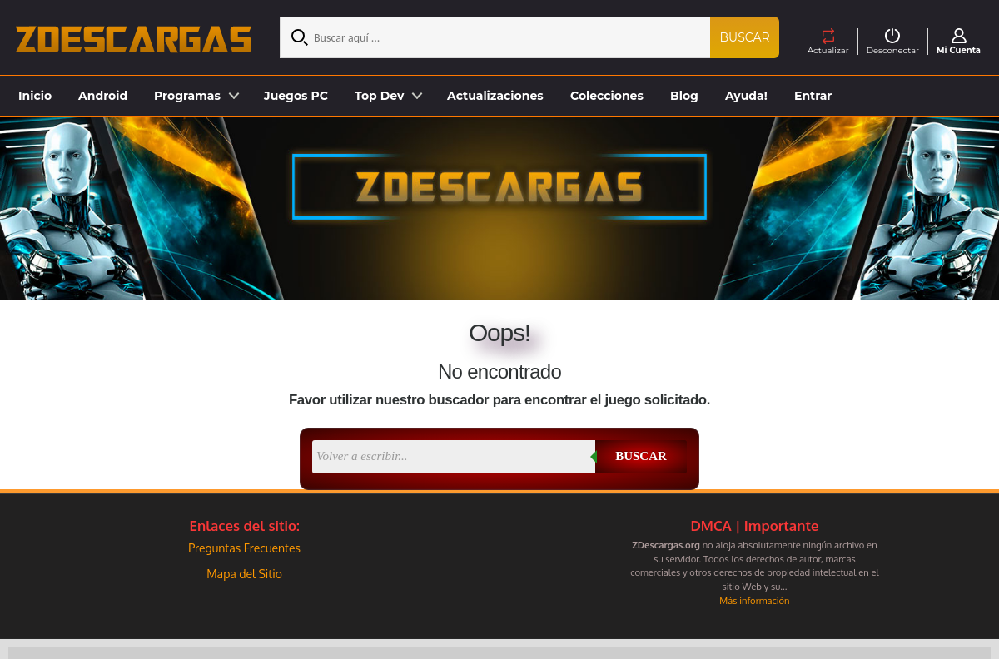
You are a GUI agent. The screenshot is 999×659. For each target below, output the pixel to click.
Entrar (813, 95)
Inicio (35, 95)
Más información (754, 600)
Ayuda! (746, 95)
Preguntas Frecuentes (244, 548)
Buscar (745, 37)
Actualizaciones (495, 95)
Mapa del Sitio (244, 574)
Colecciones (607, 95)
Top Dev (379, 95)
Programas (187, 95)
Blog (684, 95)
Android (102, 95)
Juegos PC (296, 95)
